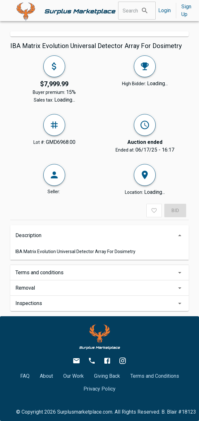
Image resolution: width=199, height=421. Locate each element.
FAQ (25, 376)
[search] (144, 10)
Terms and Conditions (154, 376)
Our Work (73, 376)
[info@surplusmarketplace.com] (76, 360)
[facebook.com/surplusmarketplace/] (107, 360)
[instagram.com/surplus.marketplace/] (122, 360)
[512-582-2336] (91, 360)
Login (164, 10)
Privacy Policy (99, 389)
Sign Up (186, 10)
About (46, 376)
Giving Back (107, 376)
